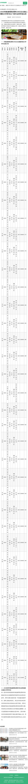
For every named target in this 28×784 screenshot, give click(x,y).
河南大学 (24, 5)
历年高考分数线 (10, 9)
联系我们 (16, 775)
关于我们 (11, 775)
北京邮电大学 (18, 5)
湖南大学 (8, 5)
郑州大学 (12, 5)
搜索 (25, 3)
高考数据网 (3, 9)
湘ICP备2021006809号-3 (19, 777)
